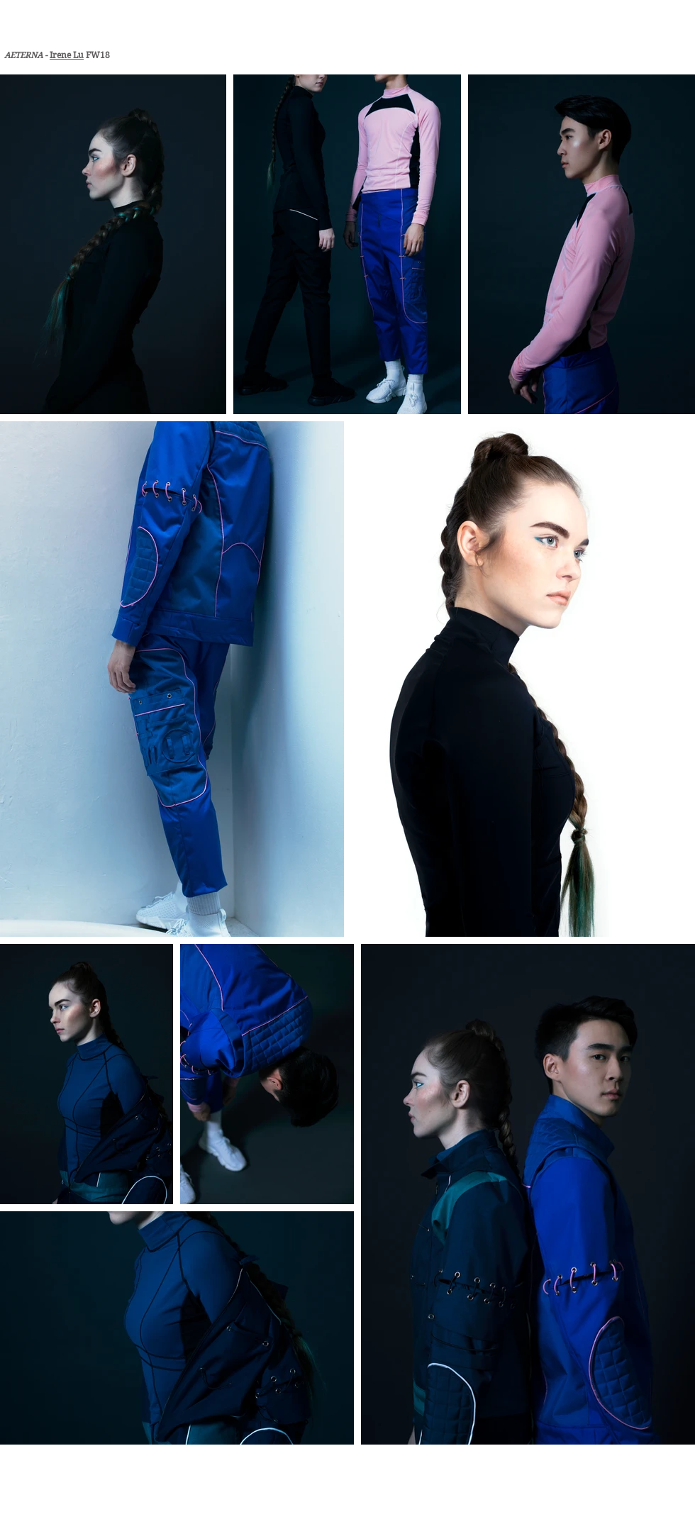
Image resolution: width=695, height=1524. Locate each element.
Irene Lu (67, 55)
